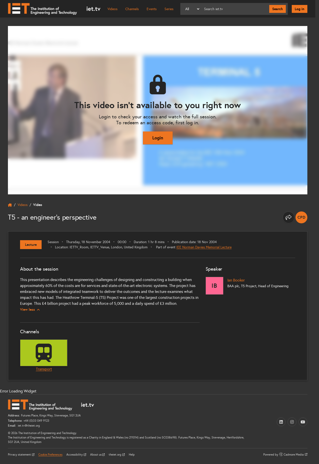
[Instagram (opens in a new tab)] (292, 421)
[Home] (54, 9)
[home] (10, 205)
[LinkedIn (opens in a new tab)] (281, 421)
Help (132, 454)
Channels (132, 9)
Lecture (31, 244)
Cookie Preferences (50, 454)
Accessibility (74, 454)
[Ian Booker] (214, 286)
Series (168, 9)
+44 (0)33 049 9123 (36, 420)
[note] (301, 217)
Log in (299, 9)
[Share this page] (288, 217)
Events (152, 9)
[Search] (234, 9)
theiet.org (115, 454)
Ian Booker (236, 280)
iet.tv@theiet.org (28, 425)
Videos (112, 9)
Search (277, 9)
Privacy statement (20, 454)
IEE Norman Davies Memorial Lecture (204, 247)
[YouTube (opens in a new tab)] (302, 421)
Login (157, 138)
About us (96, 454)
